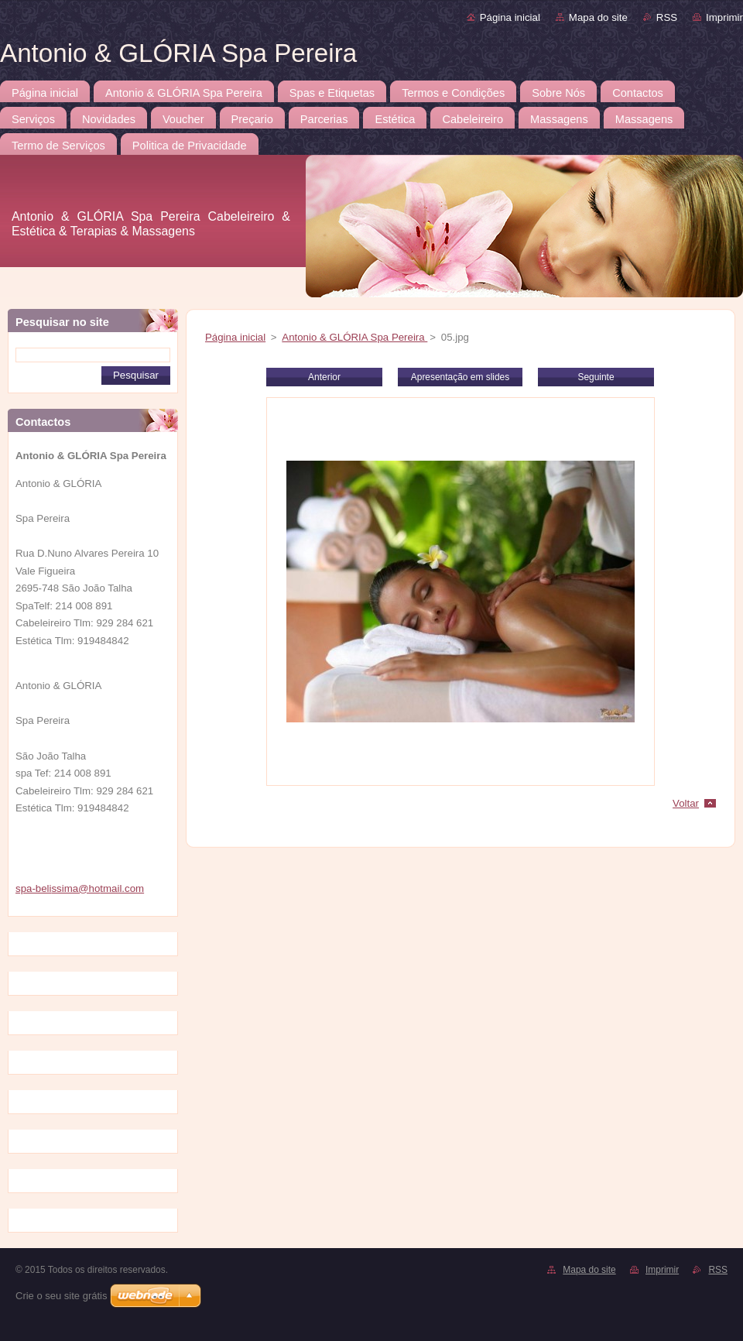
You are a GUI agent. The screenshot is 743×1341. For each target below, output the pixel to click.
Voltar (686, 803)
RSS (666, 17)
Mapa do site (598, 17)
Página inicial (510, 17)
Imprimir (724, 17)
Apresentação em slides (460, 377)
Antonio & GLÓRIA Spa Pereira (354, 337)
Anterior (324, 377)
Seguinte (595, 377)
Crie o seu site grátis (61, 1296)
